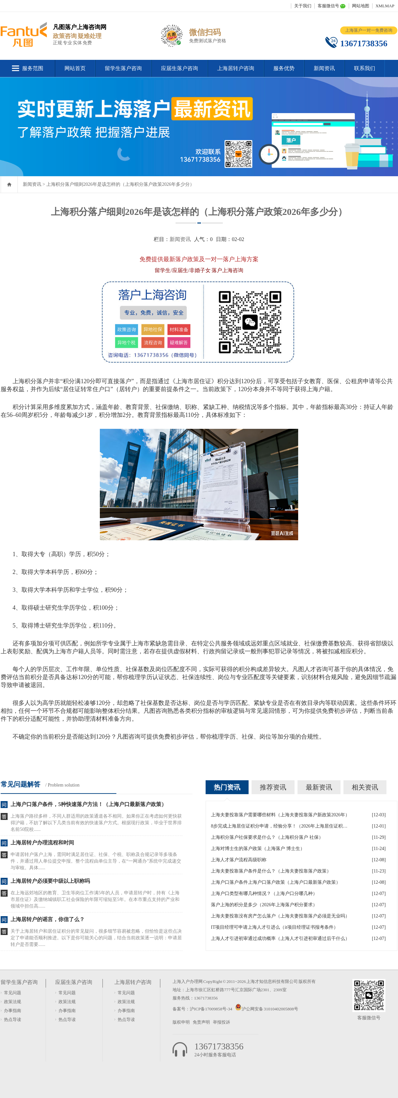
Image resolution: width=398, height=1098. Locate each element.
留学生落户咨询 (123, 68)
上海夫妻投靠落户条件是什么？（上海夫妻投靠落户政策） (271, 871)
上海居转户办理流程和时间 (42, 842)
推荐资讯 (273, 787)
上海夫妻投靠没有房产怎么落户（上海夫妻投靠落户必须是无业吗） (280, 916)
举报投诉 (221, 1022)
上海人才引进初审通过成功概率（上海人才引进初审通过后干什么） (280, 938)
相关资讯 (365, 787)
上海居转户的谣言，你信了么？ (48, 919)
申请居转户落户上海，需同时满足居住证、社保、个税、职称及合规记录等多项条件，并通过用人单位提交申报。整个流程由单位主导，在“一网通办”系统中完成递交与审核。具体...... (96, 861)
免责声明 (201, 1022)
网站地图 (360, 5)
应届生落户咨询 (179, 68)
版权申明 (181, 1022)
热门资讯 (227, 787)
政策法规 (12, 1001)
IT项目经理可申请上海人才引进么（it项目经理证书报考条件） (274, 927)
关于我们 (302, 5)
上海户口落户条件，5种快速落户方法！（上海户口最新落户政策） (89, 804)
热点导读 (12, 1019)
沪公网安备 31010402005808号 (270, 1008)
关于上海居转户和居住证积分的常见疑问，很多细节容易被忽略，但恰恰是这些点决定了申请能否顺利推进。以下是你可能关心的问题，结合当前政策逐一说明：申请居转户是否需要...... (96, 938)
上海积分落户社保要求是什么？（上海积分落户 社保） (267, 837)
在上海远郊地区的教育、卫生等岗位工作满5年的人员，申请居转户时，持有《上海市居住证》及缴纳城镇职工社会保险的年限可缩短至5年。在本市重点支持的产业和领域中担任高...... (95, 899)
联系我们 (364, 68)
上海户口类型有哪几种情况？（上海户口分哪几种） (264, 893)
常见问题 (12, 992)
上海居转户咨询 (235, 68)
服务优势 (284, 68)
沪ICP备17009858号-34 (211, 1008)
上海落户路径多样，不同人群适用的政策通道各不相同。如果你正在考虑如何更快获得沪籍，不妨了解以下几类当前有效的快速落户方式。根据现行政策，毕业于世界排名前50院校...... (96, 823)
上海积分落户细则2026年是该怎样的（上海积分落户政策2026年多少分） (120, 184)
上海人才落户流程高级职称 (238, 859)
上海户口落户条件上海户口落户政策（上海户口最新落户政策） (275, 882)
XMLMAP (385, 5)
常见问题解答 (20, 784)
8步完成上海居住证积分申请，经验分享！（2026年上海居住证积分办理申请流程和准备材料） (280, 826)
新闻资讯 (324, 68)
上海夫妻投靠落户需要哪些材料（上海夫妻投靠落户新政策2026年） (280, 814)
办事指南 (12, 1010)
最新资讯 (319, 787)
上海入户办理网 (188, 981)
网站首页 (75, 68)
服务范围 (32, 68)
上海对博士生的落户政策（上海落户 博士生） (258, 848)
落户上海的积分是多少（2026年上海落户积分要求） (264, 904)
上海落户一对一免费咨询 (368, 30)
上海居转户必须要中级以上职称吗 (50, 881)
